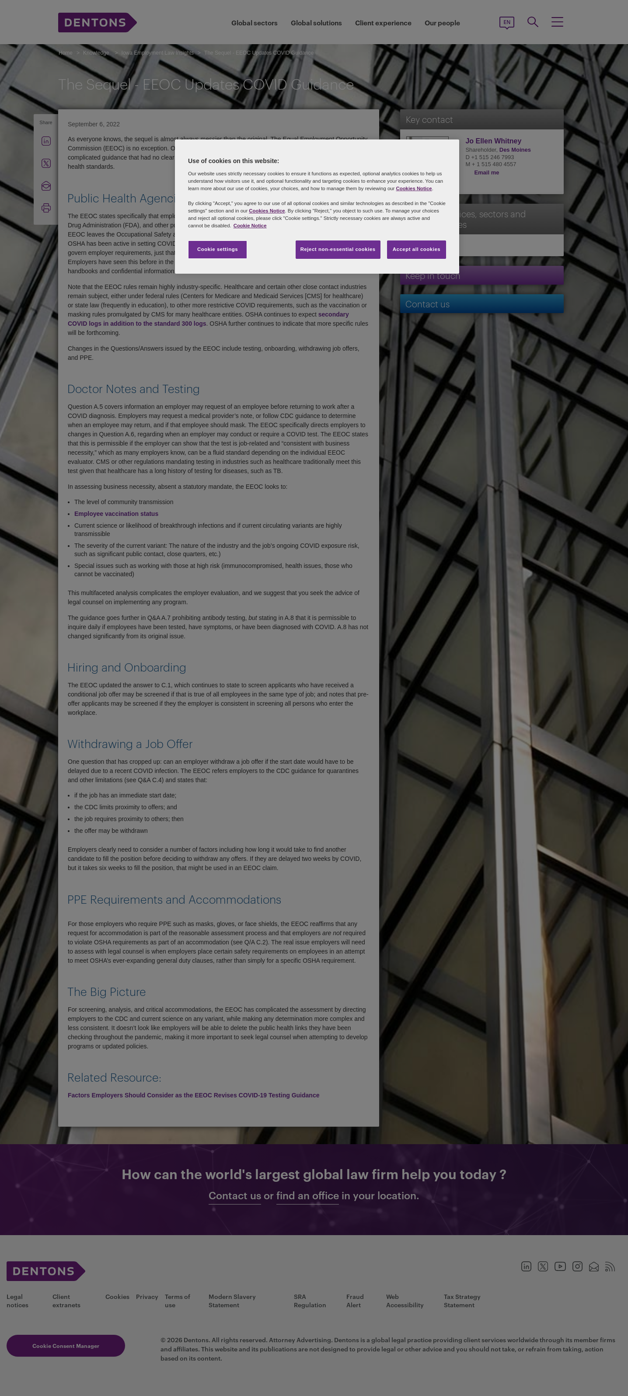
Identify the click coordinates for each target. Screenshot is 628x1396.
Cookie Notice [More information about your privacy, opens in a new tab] (250, 225)
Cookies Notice (414, 188)
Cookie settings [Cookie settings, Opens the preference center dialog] (217, 249)
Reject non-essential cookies (338, 249)
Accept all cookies (417, 249)
